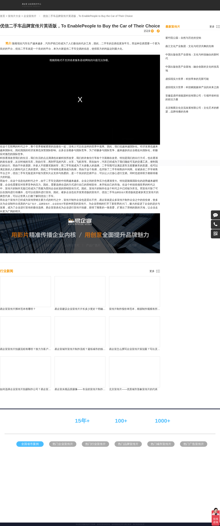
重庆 (67, 237)
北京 (42, 237)
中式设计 (84, 304)
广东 (84, 237)
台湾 (117, 244)
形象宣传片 (90, 5)
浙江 (109, 237)
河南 (117, 237)
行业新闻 (159, 5)
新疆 (136, 244)
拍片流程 (149, 5)
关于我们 (169, 5)
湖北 (67, 244)
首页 (70, 5)
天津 (58, 237)
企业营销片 (126, 5)
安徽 (84, 244)
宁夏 (145, 244)
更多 (152, 271)
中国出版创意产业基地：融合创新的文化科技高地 (192, 68)
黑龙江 (169, 237)
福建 (58, 244)
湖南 (134, 237)
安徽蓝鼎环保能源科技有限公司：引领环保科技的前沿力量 (192, 97)
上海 (50, 237)
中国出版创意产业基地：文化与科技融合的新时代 (192, 56)
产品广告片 (114, 5)
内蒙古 (127, 244)
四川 (125, 237)
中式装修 (123, 304)
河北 (75, 237)
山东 (100, 237)
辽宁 (159, 237)
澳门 (178, 244)
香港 (170, 244)
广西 (153, 244)
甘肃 (42, 244)
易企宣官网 (113, 304)
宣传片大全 (138, 5)
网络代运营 (103, 304)
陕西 (178, 237)
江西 (75, 244)
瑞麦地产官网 (142, 304)
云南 (109, 244)
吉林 (150, 237)
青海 (50, 244)
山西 (142, 237)
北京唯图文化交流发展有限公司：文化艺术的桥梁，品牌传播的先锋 (192, 109)
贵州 (100, 244)
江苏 (92, 237)
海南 (92, 244)
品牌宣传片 (102, 5)
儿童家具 (93, 304)
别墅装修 (132, 304)
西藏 (161, 244)
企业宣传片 (78, 5)
